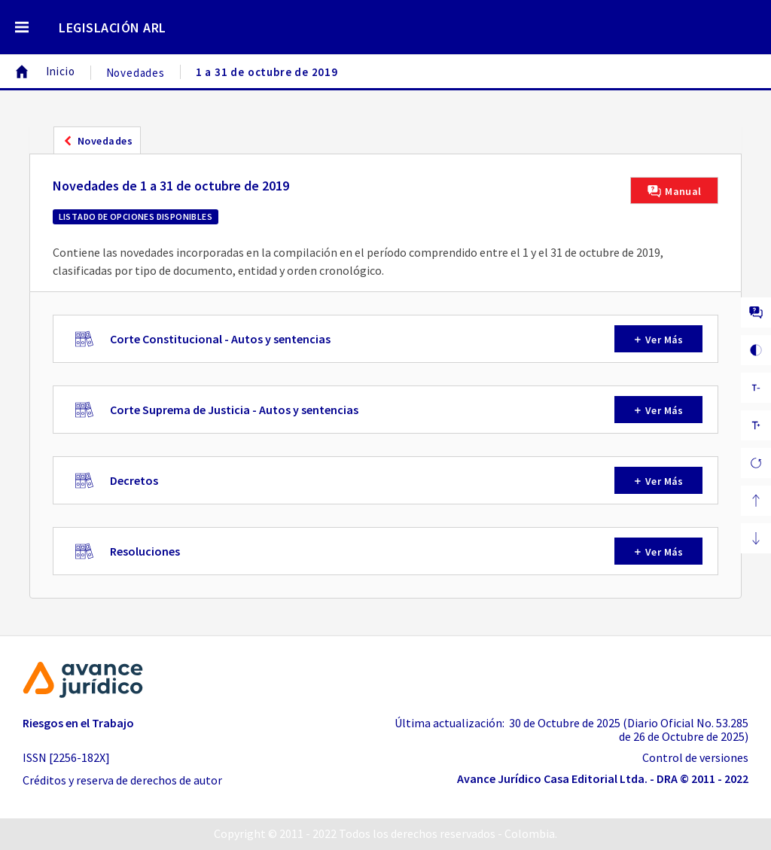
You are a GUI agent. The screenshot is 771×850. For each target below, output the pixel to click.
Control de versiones (695, 757)
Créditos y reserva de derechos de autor (122, 780)
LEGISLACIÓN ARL (112, 27)
